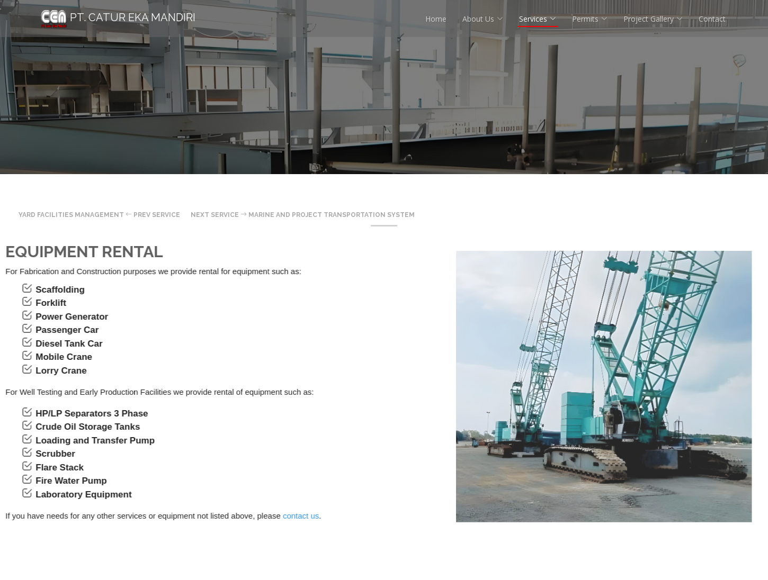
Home (435, 19)
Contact (712, 19)
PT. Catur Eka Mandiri (118, 17)
